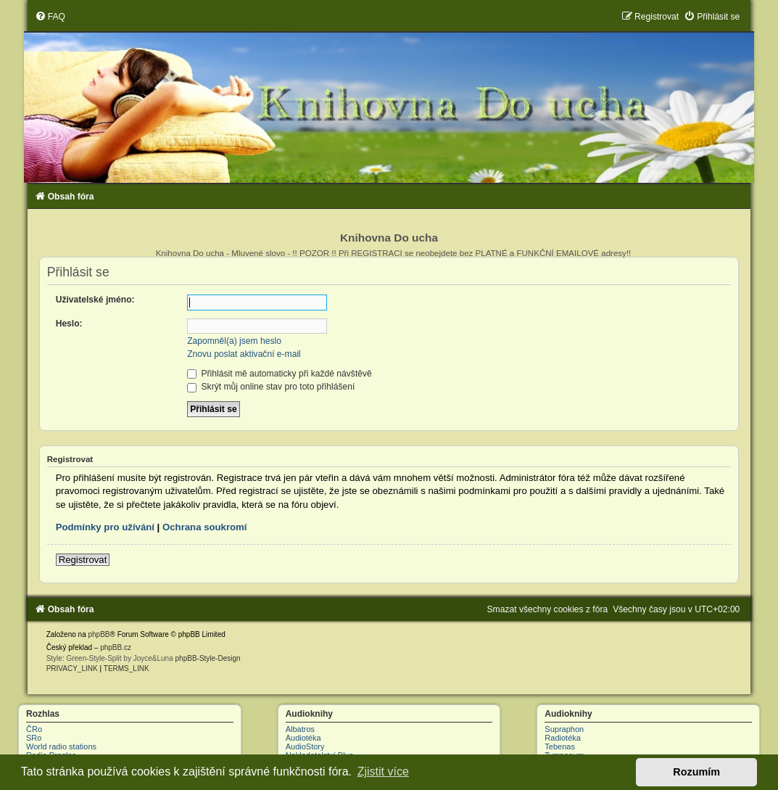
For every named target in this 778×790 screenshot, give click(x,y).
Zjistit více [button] (383, 771)
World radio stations (61, 746)
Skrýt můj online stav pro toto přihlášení (271, 387)
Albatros (300, 729)
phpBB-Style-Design (208, 658)
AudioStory (305, 746)
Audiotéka (303, 737)
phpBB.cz (115, 647)
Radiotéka (563, 737)
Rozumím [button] (696, 772)
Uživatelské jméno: (95, 300)
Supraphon (564, 729)
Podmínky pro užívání (105, 527)
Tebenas (560, 746)
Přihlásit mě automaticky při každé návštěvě (279, 374)
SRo (33, 737)
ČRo (34, 729)
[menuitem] (50, 17)
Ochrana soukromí (204, 527)
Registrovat (83, 559)
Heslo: (69, 323)
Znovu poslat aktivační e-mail (244, 354)
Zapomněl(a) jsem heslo (234, 341)
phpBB (98, 634)
